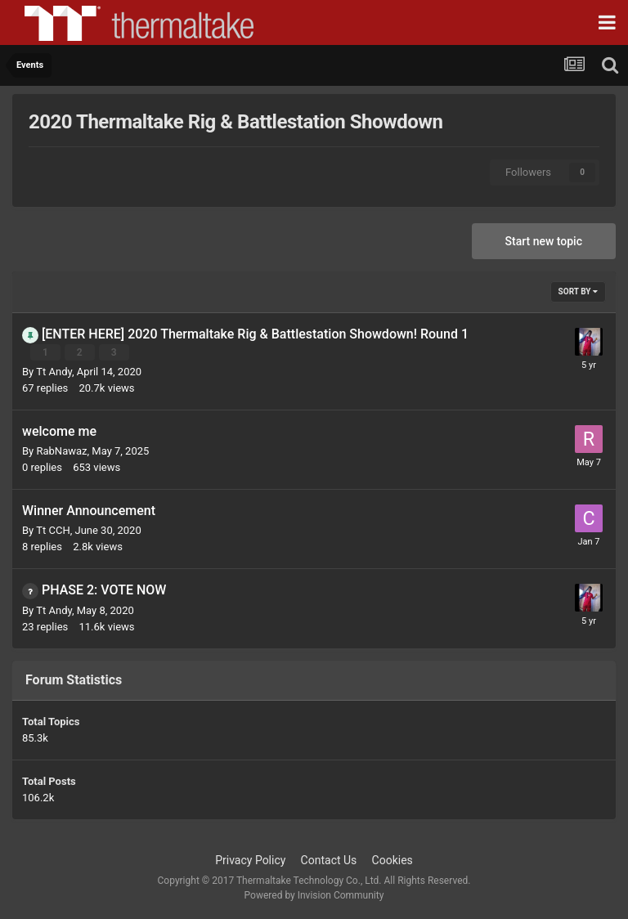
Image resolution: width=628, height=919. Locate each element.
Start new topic (543, 241)
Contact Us (329, 860)
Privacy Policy (250, 860)
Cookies (392, 860)
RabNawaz (61, 451)
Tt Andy (54, 371)
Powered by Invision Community (314, 895)
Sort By (578, 291)
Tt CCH (53, 530)
